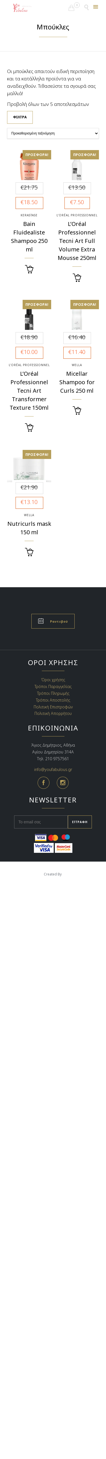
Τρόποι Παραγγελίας (53, 686)
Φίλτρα (20, 117)
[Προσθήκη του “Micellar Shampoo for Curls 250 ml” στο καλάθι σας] (77, 410)
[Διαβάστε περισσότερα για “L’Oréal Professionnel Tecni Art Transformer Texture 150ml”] (29, 427)
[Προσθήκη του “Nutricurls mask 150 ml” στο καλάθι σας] (29, 552)
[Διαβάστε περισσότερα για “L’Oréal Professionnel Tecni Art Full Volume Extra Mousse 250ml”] (77, 278)
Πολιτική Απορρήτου (53, 713)
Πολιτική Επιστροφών (53, 707)
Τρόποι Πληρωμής (53, 693)
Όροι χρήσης (53, 679)
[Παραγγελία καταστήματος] (53, 133)
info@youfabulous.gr (53, 769)
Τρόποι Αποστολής (53, 700)
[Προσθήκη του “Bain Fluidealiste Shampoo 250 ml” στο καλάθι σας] (29, 269)
